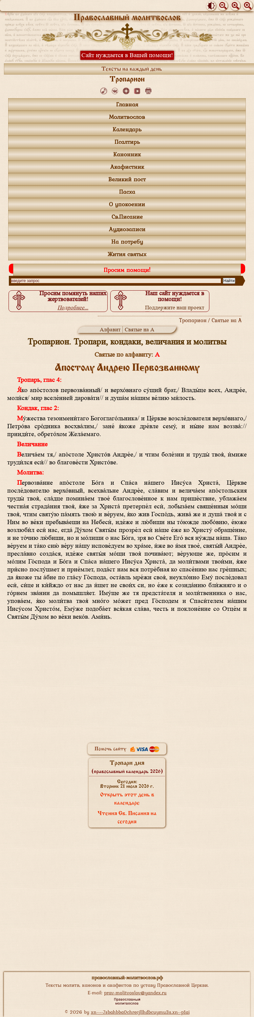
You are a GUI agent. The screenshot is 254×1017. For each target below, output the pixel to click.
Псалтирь (127, 141)
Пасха (127, 191)
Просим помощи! (127, 269)
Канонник (127, 154)
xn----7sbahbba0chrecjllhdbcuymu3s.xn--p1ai (140, 1012)
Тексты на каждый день (131, 69)
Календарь (127, 129)
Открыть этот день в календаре (127, 799)
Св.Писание (127, 216)
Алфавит (110, 329)
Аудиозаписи (127, 229)
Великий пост (127, 179)
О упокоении (127, 204)
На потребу (127, 241)
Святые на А (139, 329)
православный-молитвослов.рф (127, 977)
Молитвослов (127, 116)
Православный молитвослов (127, 18)
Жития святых (127, 254)
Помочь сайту (127, 749)
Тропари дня (127, 767)
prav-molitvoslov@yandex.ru (135, 992)
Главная (127, 104)
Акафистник (127, 166)
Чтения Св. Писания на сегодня (127, 818)
